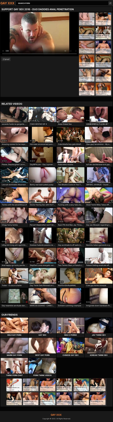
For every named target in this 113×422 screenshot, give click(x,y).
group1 (7, 59)
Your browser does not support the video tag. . (39, 34)
